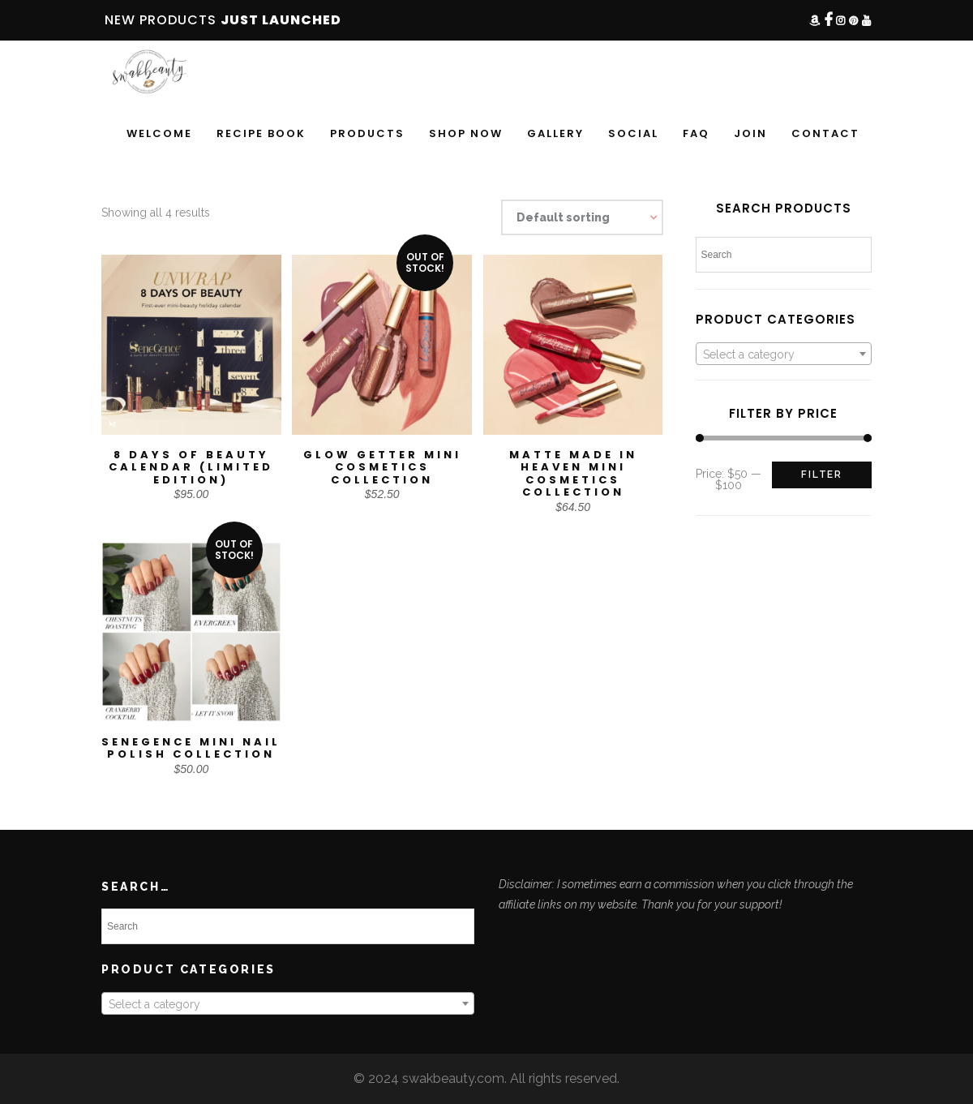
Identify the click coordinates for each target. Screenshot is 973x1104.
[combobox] (784, 353)
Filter (821, 474)
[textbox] (784, 354)
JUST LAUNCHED (281, 20)
